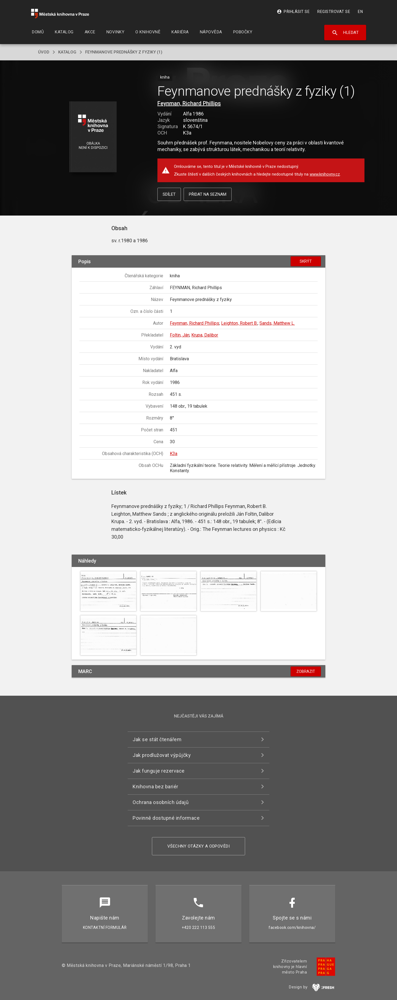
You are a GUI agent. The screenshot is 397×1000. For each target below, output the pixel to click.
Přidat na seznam (207, 194)
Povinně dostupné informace (166, 818)
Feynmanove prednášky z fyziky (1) (123, 52)
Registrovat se (333, 11)
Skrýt (306, 261)
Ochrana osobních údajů (161, 802)
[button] (93, 137)
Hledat (345, 32)
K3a (173, 453)
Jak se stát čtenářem (157, 739)
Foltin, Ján (179, 335)
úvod (43, 52)
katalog (67, 52)
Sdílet (169, 194)
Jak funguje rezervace (159, 771)
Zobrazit (305, 671)
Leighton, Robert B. (239, 323)
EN (360, 11)
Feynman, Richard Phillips (189, 103)
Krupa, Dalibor (204, 335)
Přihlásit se (293, 11)
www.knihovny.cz (325, 174)
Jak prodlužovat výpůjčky (162, 755)
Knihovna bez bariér (155, 786)
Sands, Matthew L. (277, 323)
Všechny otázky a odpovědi (198, 846)
